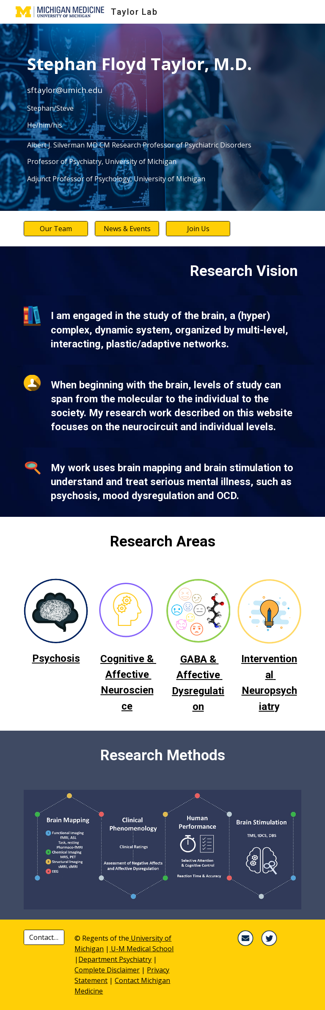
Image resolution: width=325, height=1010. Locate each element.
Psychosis (56, 658)
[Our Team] (55, 228)
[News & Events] (126, 228)
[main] (162, 117)
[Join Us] (197, 228)
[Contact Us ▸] (43, 937)
